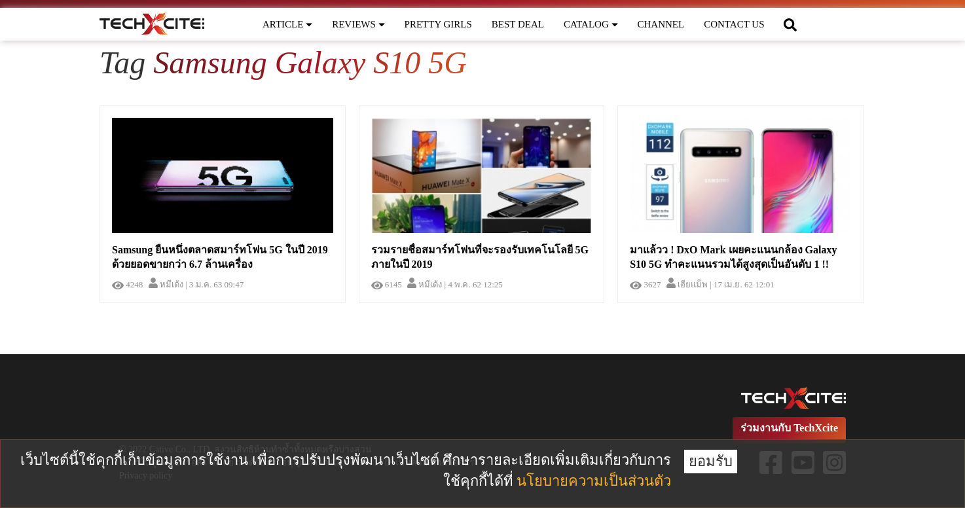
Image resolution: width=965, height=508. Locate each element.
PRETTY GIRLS (438, 24)
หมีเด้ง (166, 284)
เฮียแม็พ (687, 284)
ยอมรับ (711, 461)
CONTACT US (734, 24)
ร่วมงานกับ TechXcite (789, 427)
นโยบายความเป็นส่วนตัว (594, 481)
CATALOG (591, 24)
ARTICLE (287, 24)
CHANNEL (661, 24)
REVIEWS (358, 24)
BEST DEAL (518, 24)
